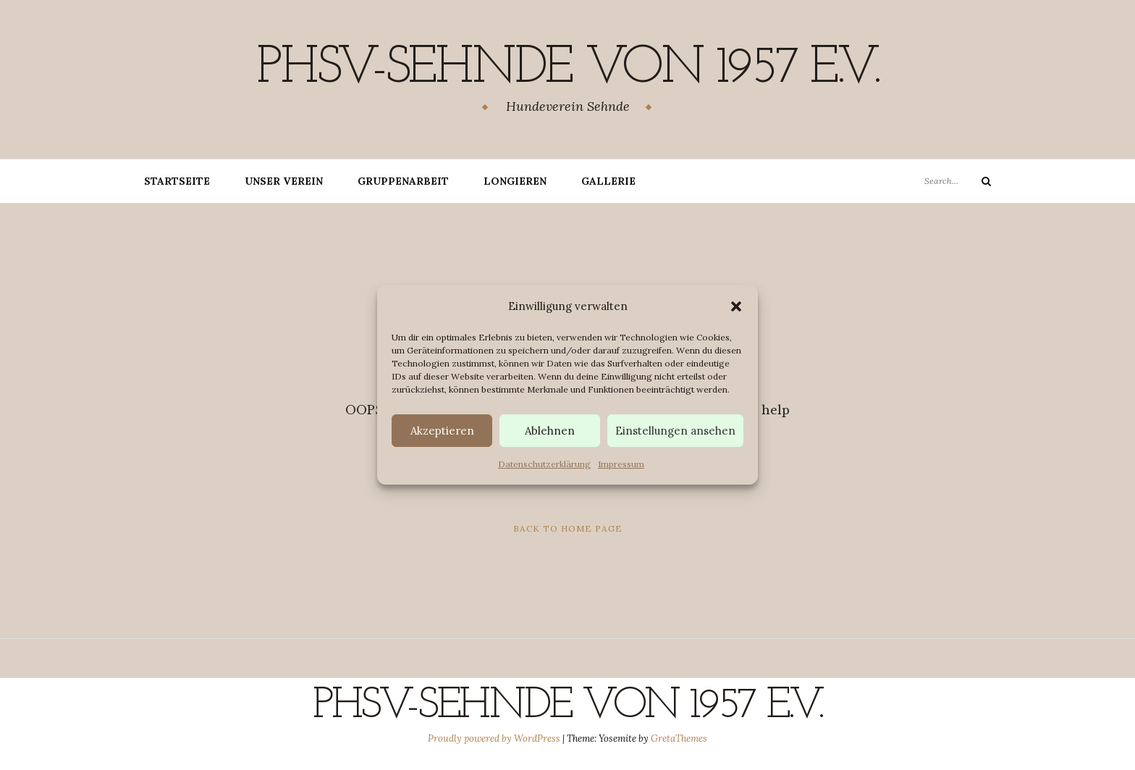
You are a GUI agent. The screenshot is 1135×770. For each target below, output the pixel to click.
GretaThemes (679, 738)
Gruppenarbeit (403, 181)
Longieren (515, 181)
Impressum (621, 464)
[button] (736, 306)
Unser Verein (284, 181)
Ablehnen (550, 431)
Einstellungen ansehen (675, 431)
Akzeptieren (442, 431)
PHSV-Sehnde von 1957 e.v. (567, 69)
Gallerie (608, 181)
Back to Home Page (568, 528)
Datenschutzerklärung (544, 464)
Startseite (177, 181)
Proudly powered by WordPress (495, 738)
